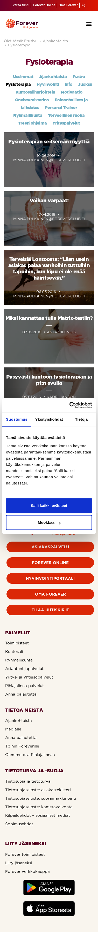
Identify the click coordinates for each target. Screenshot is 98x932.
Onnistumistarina (32, 99)
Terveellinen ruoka (66, 115)
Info (68, 84)
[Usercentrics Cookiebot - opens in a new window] (70, 405)
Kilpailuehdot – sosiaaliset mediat (37, 815)
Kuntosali (14, 651)
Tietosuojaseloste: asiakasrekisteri (38, 790)
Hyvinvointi (48, 84)
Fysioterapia (19, 45)
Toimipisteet (17, 643)
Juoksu (85, 84)
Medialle (13, 729)
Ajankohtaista (55, 41)
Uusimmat (23, 76)
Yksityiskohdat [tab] (49, 419)
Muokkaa (49, 522)
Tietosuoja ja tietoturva (28, 781)
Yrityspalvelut (66, 123)
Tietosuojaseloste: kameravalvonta (39, 807)
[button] (89, 23)
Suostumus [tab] (16, 419)
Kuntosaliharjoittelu (35, 92)
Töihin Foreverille (22, 746)
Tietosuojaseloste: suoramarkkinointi (40, 798)
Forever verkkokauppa (27, 871)
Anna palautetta (21, 694)
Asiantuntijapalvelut (24, 668)
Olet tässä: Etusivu (21, 41)
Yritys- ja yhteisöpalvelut (29, 677)
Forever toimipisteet (25, 854)
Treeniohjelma (32, 123)
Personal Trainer (61, 107)
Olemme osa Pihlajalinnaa (30, 754)
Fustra (79, 76)
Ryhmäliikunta (27, 115)
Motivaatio (71, 92)
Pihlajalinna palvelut (24, 685)
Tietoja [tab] (81, 419)
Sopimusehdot (19, 824)
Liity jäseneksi (18, 863)
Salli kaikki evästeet (49, 505)
